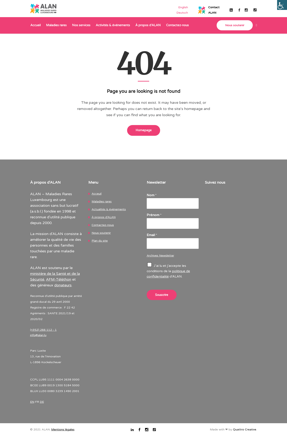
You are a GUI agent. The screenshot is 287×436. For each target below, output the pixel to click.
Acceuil (97, 193)
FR (37, 402)
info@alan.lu (38, 335)
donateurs (63, 285)
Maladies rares (102, 201)
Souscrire (161, 295)
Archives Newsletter (160, 255)
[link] (255, 25)
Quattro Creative (244, 429)
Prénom (154, 215)
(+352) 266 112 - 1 (43, 330)
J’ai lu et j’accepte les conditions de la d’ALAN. (168, 271)
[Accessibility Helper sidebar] (282, 5)
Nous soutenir (101, 233)
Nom (152, 195)
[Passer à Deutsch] (182, 12)
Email (152, 235)
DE (42, 402)
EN (32, 402)
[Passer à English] (183, 7)
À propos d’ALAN (104, 217)
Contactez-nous (103, 225)
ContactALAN (214, 10)
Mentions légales (62, 429)
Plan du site (100, 240)
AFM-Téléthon (58, 279)
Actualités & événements (109, 209)
